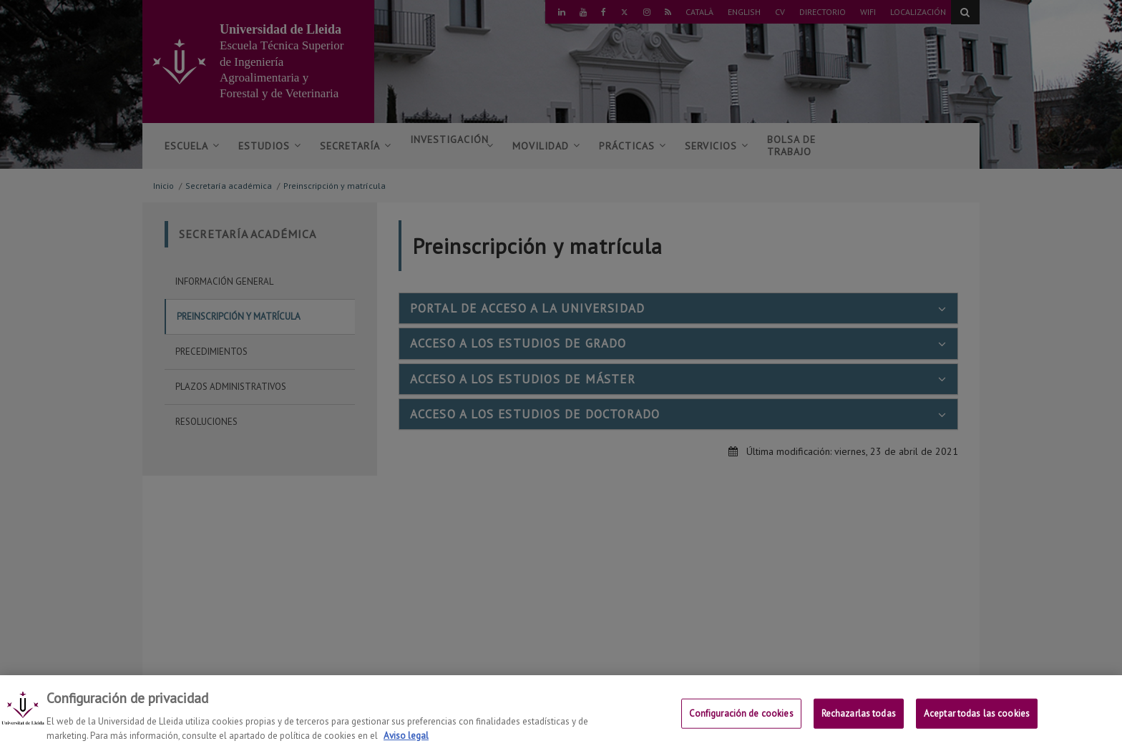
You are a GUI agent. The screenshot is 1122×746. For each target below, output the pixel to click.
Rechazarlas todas (858, 721)
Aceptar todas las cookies (977, 721)
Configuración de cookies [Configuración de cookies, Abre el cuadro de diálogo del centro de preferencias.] (741, 721)
